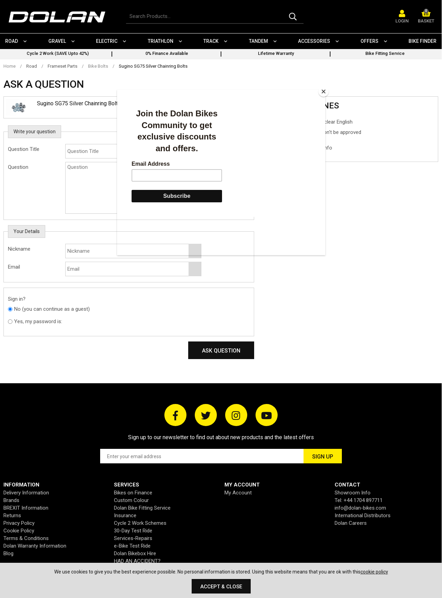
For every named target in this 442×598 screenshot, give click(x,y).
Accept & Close (221, 586)
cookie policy (374, 572)
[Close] (323, 91)
